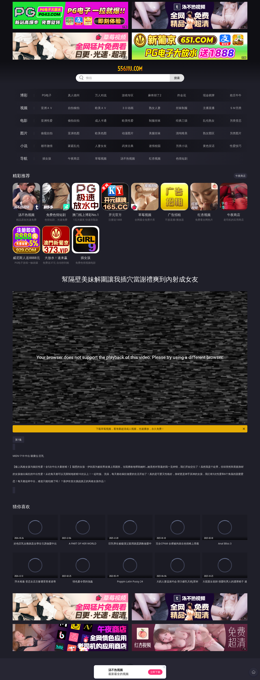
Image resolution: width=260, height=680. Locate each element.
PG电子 (46, 95)
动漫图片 (127, 133)
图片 (23, 133)
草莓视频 (101, 158)
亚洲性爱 (47, 121)
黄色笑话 (208, 146)
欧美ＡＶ (101, 108)
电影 (23, 120)
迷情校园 (155, 146)
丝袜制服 (181, 108)
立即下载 (155, 672)
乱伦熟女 (208, 121)
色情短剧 (181, 158)
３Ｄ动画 (127, 108)
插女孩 (46, 158)
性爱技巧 (235, 146)
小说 (23, 145)
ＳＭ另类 (235, 108)
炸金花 (181, 95)
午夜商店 (73, 158)
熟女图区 (208, 133)
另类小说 (181, 146)
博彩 (23, 95)
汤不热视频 (127, 158)
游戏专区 (127, 95)
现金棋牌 (208, 95)
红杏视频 (155, 158)
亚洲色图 (73, 133)
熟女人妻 (155, 108)
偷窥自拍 (47, 133)
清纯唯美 (181, 133)
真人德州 (73, 95)
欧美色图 (101, 133)
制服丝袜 (155, 121)
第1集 (18, 439)
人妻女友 (101, 146)
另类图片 (235, 133)
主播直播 (208, 108)
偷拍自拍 (73, 121)
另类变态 (235, 121)
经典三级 (181, 121)
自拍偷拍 (73, 108)
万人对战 (101, 95)
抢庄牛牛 (235, 95)
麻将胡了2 (154, 95)
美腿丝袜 (155, 133)
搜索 (177, 78)
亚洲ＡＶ (47, 108)
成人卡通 (101, 121)
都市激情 (47, 146)
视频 (23, 107)
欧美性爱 (127, 121)
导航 (23, 158)
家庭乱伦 (73, 146)
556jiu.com (130, 68)
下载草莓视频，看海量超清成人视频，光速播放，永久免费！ (171, 429)
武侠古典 (127, 146)
